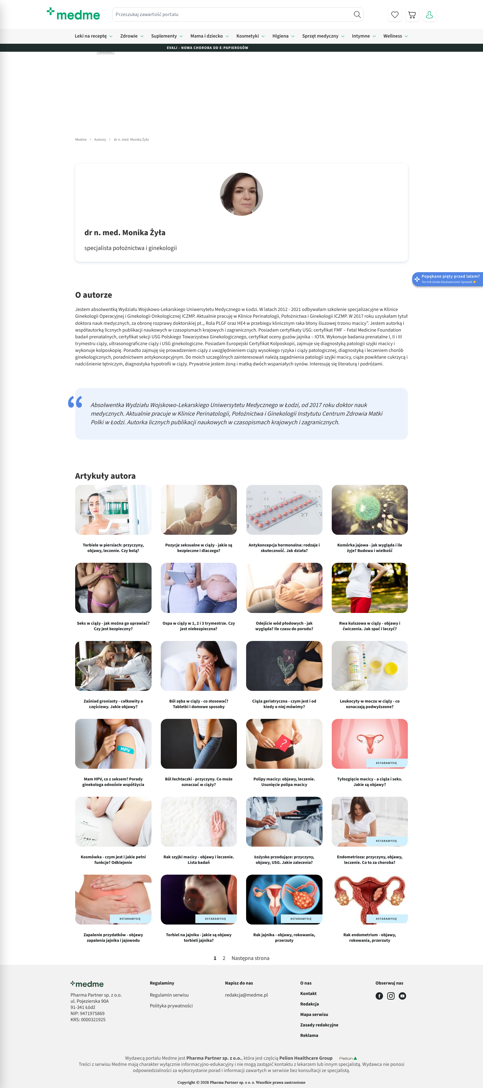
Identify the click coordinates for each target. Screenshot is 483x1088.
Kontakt (308, 994)
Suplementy (164, 36)
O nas (306, 983)
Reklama (309, 1035)
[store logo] (73, 13)
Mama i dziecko (206, 36)
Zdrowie (128, 36)
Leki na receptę (91, 36)
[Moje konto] (429, 15)
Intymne (361, 36)
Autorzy (100, 139)
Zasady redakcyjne (319, 1025)
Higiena (280, 36)
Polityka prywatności (171, 1006)
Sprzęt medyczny (320, 36)
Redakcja (309, 1004)
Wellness (393, 36)
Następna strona (251, 959)
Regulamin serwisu (169, 995)
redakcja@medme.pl (246, 995)
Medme (81, 139)
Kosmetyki (248, 36)
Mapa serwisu (314, 1014)
